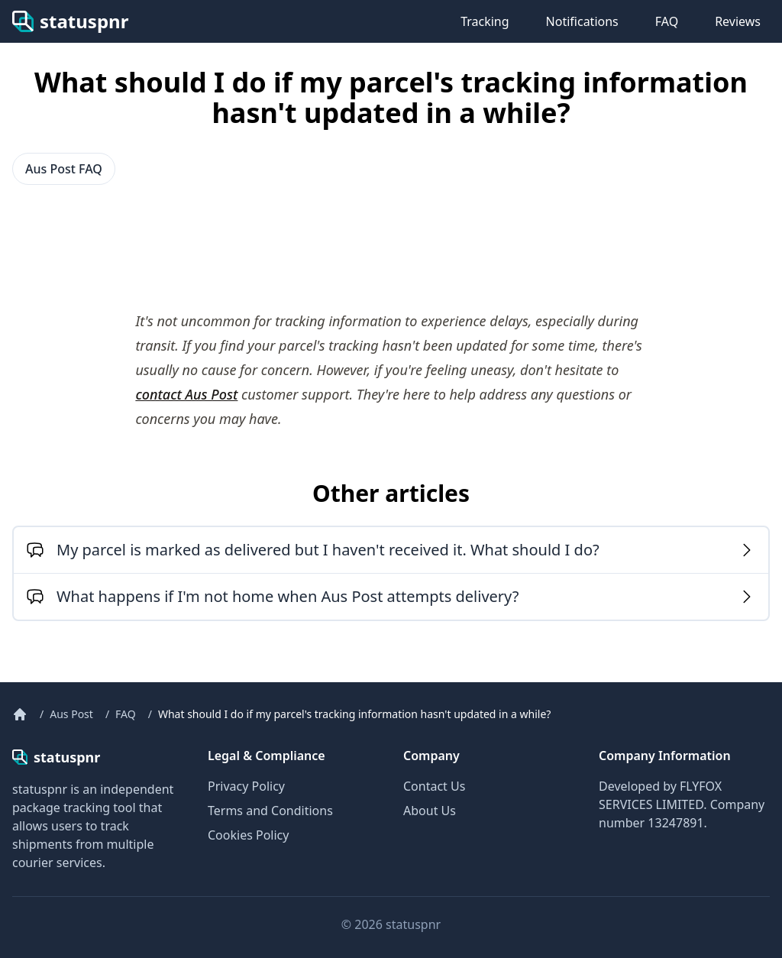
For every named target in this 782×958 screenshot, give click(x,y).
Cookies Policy (248, 835)
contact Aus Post (186, 394)
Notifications (582, 21)
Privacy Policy (246, 786)
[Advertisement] (134, 247)
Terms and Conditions (270, 810)
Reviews (738, 21)
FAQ (666, 21)
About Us (429, 810)
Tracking (484, 21)
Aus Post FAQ (63, 168)
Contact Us (434, 786)
